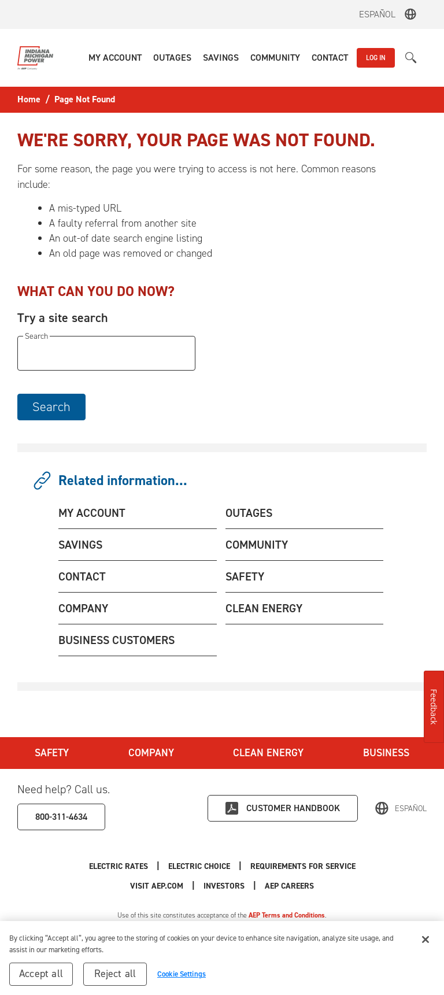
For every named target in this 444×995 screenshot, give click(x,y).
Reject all (115, 974)
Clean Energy (268, 753)
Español (377, 14)
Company (151, 753)
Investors (224, 886)
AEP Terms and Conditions (287, 915)
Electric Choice (199, 866)
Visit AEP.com (156, 886)
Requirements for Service (303, 866)
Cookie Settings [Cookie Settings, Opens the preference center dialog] (181, 974)
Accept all (41, 974)
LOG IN (376, 57)
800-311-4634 (61, 817)
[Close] (425, 940)
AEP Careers (289, 886)
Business (386, 753)
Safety (52, 753)
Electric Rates (118, 866)
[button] (115, 57)
